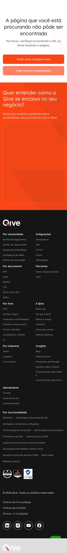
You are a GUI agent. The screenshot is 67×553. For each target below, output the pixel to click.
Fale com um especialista (33, 70)
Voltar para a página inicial (33, 59)
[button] (24, 547)
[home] (12, 547)
